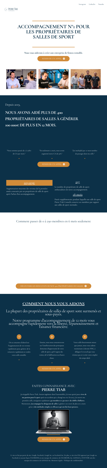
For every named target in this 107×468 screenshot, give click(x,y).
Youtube (101, 4)
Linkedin (92, 4)
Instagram (82, 4)
